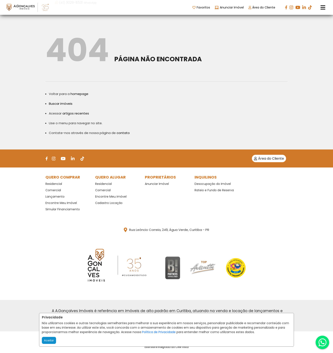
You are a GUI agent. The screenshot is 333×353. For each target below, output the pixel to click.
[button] (82, 7)
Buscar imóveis (60, 103)
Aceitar (49, 340)
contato (123, 133)
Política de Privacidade (159, 332)
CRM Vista (182, 347)
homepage (79, 94)
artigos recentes (75, 113)
